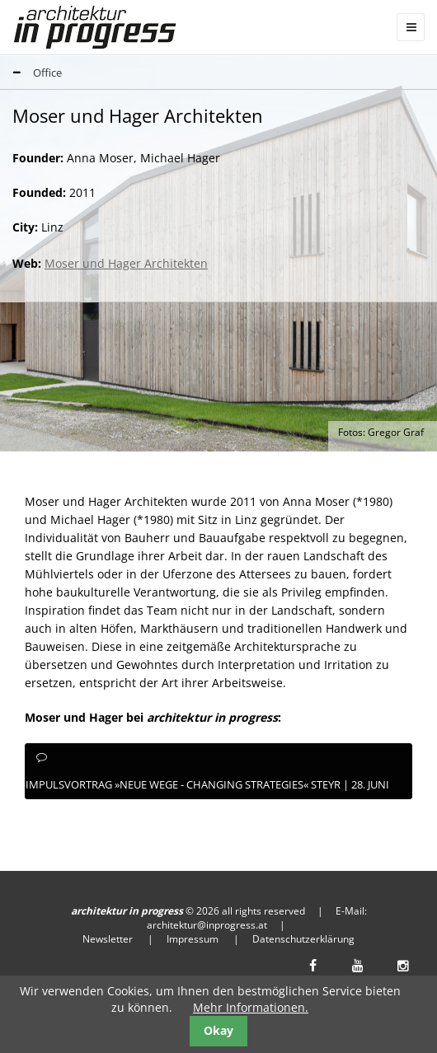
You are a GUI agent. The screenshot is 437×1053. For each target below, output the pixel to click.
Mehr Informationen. (250, 1007)
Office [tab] (31, 74)
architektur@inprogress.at (207, 925)
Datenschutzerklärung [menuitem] (303, 939)
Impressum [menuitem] (192, 939)
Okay (218, 1030)
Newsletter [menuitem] (107, 939)
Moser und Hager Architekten (126, 263)
